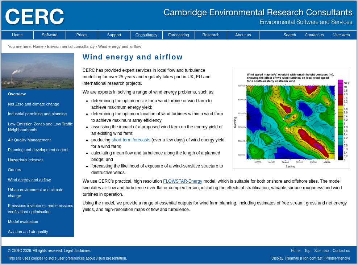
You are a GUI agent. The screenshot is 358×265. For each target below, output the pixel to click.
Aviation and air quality (28, 231)
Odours (14, 169)
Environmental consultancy (71, 46)
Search (289, 35)
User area (341, 35)
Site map (322, 251)
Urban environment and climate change (35, 192)
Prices (82, 35)
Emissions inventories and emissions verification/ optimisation (40, 208)
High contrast (311, 258)
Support (114, 35)
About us (243, 35)
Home (17, 35)
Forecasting (178, 35)
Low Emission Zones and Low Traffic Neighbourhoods (40, 127)
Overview (17, 94)
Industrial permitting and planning (37, 114)
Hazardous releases (25, 160)
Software (49, 35)
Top (307, 251)
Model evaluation (23, 221)
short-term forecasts (131, 139)
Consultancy (147, 35)
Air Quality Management (29, 140)
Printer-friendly (337, 258)
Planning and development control (38, 150)
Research (210, 35)
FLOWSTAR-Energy (182, 181)
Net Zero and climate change (33, 104)
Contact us (314, 35)
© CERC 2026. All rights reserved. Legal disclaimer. (49, 251)
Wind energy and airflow (29, 180)
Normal (292, 258)
